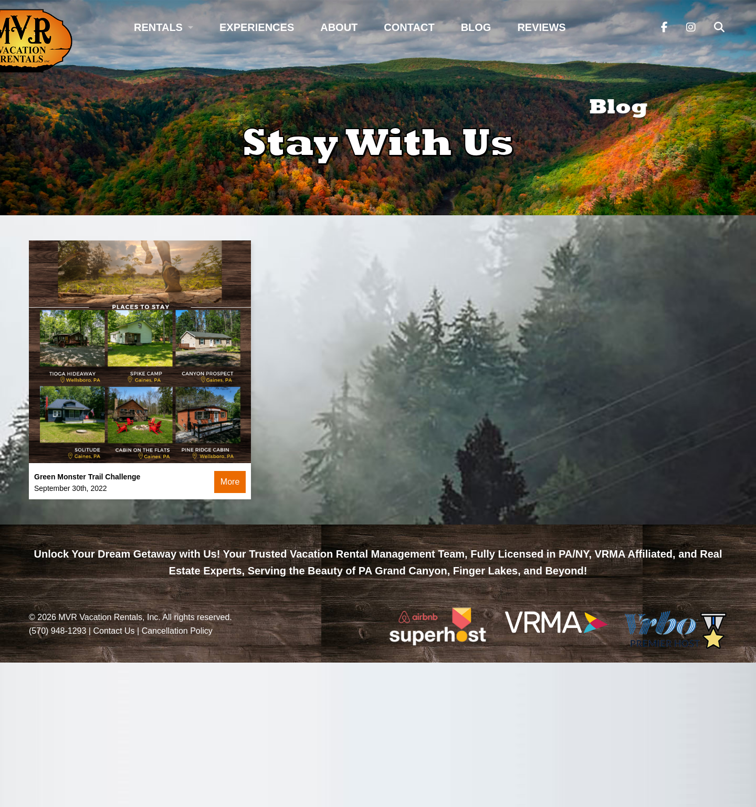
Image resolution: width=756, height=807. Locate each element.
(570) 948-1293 (57, 630)
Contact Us (113, 630)
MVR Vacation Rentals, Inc (108, 617)
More (229, 481)
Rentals (158, 27)
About (339, 27)
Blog (476, 27)
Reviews (541, 27)
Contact (409, 27)
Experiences (256, 27)
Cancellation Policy (177, 630)
